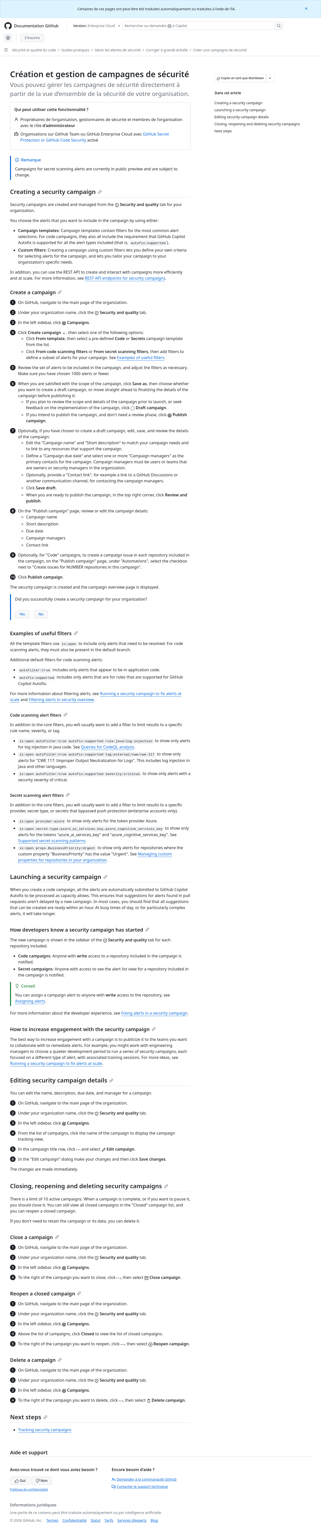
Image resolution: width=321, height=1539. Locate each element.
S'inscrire (32, 37)
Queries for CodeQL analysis (107, 747)
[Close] (307, 8)
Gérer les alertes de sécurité (118, 50)
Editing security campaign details (61, 1080)
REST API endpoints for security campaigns (125, 278)
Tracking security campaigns (44, 1430)
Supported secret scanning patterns (52, 840)
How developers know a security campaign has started (79, 929)
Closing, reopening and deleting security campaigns (89, 1186)
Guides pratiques (75, 50)
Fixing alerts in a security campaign (154, 1013)
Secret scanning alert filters (40, 795)
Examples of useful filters (141, 357)
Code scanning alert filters (38, 715)
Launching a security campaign (58, 876)
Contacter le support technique (140, 1486)
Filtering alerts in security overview (61, 699)
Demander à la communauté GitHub (144, 1479)
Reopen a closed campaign (45, 1293)
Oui (20, 1480)
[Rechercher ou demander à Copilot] (202, 26)
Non (42, 1480)
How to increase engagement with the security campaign (83, 1029)
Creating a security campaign (56, 191)
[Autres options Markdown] (270, 78)
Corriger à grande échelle (167, 50)
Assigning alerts (30, 1001)
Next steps (28, 1417)
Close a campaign (34, 1237)
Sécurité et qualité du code (34, 50)
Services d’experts (131, 1520)
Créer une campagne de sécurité (220, 50)
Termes (52, 1520)
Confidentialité (74, 1520)
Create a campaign (36, 292)
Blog (154, 1520)
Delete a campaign (36, 1360)
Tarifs (109, 1520)
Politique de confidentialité (29, 1489)
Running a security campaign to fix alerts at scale (56, 1063)
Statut (95, 1520)
